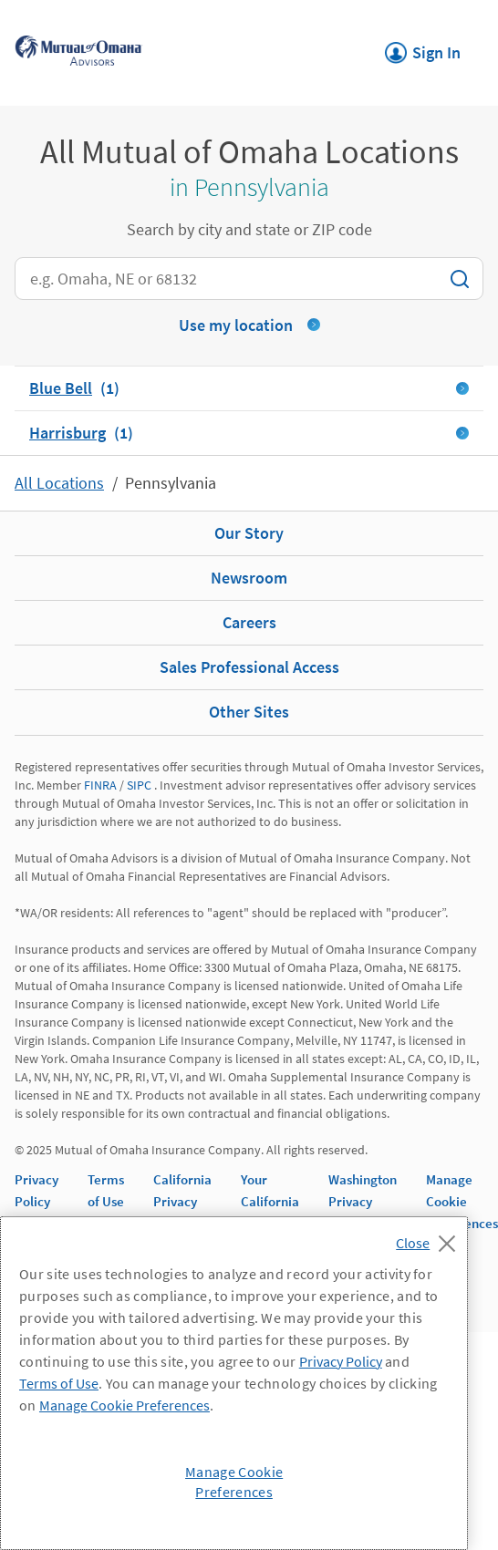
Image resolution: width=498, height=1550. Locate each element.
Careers (249, 622)
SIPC (139, 785)
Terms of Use (59, 1383)
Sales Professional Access (249, 666)
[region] (234, 1383)
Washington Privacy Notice (362, 1201)
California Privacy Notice (182, 1201)
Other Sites (249, 711)
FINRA (100, 785)
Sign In (422, 47)
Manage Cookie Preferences (462, 1201)
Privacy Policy (340, 1361)
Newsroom (249, 577)
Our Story (249, 532)
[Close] (430, 1238)
